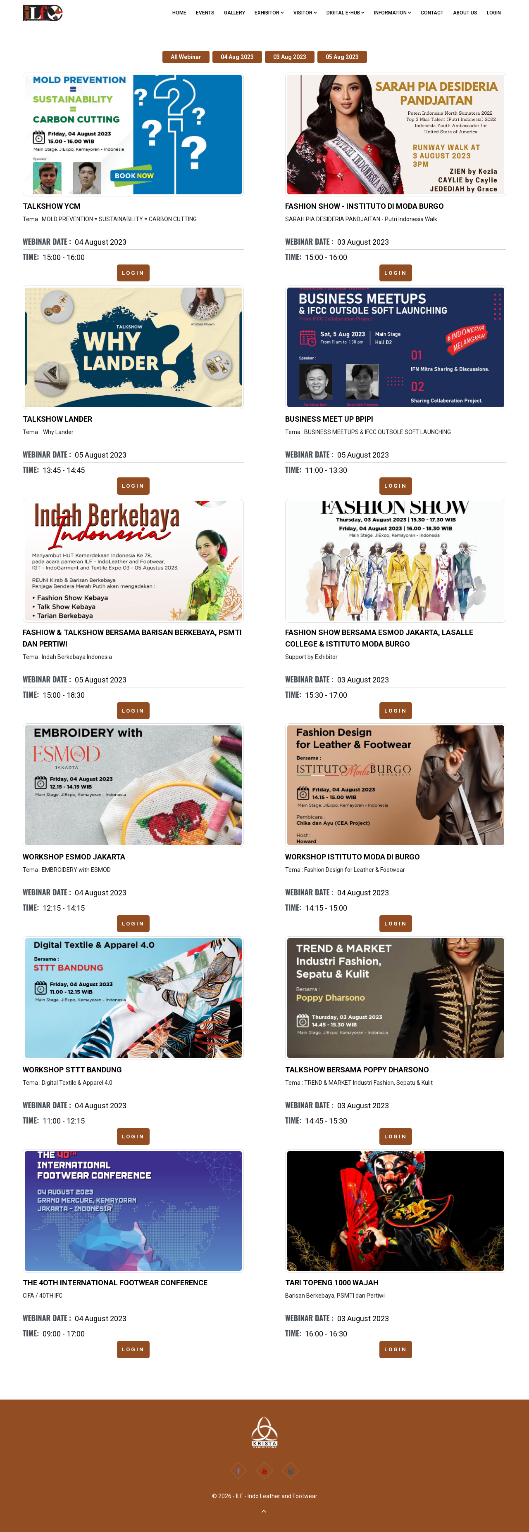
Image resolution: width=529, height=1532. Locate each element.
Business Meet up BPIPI (329, 419)
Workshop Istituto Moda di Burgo (352, 856)
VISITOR (305, 13)
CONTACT (432, 13)
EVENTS (205, 13)
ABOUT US (465, 13)
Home (179, 13)
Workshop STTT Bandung (72, 1069)
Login (494, 13)
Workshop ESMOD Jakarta (74, 856)
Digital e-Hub (345, 13)
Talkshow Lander (57, 419)
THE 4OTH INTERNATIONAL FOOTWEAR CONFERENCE (115, 1282)
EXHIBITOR (269, 13)
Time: (31, 257)
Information (392, 13)
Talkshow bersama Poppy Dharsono (357, 1069)
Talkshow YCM (52, 206)
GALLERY (234, 13)
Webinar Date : (47, 241)
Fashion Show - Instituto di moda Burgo (364, 206)
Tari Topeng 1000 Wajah (332, 1282)
